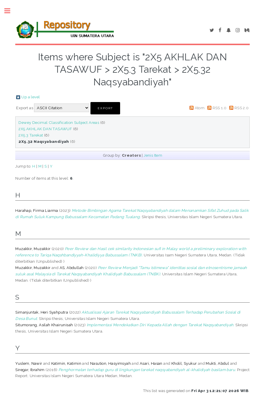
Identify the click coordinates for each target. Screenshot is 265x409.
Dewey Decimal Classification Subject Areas (58, 122)
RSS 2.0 (241, 107)
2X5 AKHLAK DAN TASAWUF (45, 128)
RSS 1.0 (220, 107)
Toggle (10, 11)
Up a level (30, 97)
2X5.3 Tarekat (30, 135)
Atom (200, 107)
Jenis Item (153, 155)
